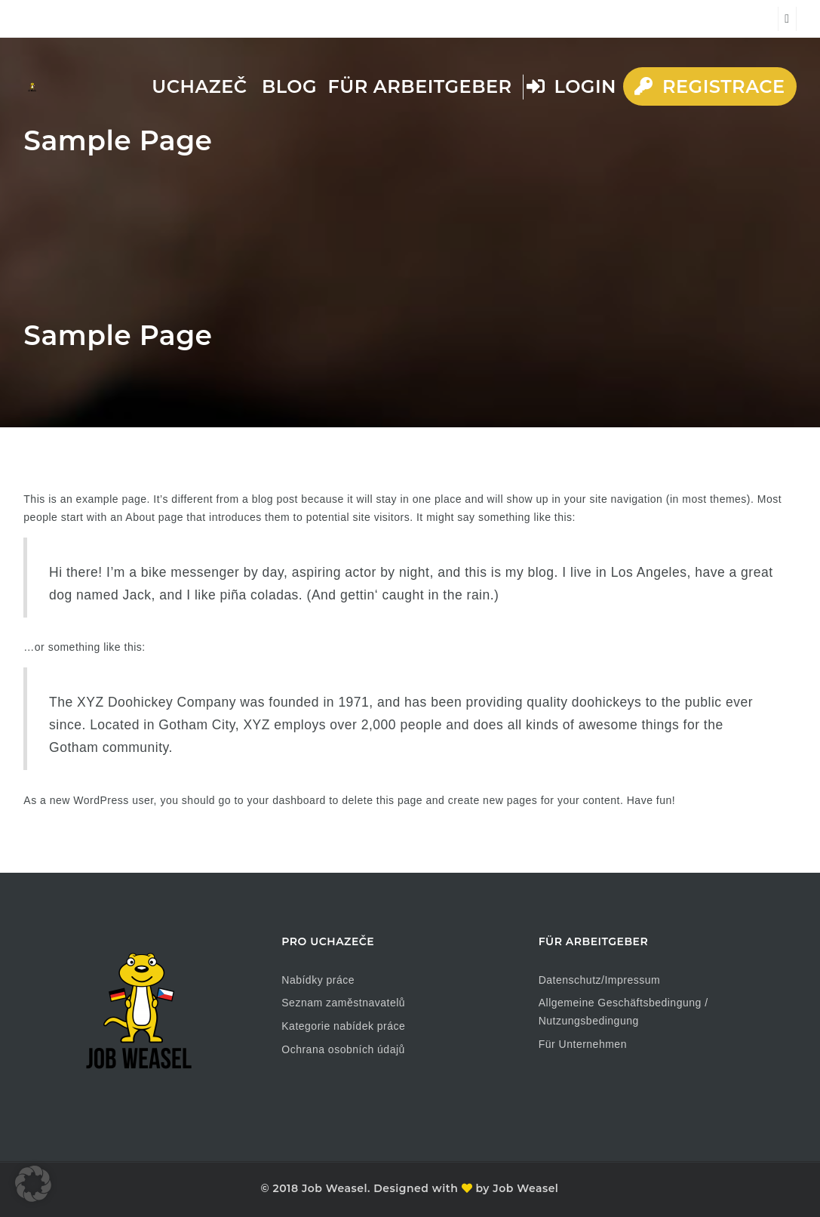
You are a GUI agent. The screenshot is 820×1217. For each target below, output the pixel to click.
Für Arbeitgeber (419, 86)
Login (571, 86)
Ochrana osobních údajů (343, 1049)
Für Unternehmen (583, 1044)
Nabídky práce (318, 980)
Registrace (709, 86)
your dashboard (286, 800)
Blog (289, 86)
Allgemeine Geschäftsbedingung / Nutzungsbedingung (623, 1012)
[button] (33, 1184)
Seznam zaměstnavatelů (343, 1003)
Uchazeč (199, 86)
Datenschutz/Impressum (599, 980)
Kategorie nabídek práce (343, 1026)
